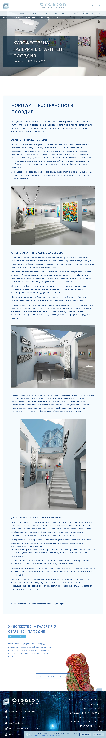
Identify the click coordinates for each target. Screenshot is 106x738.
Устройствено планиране (86, 722)
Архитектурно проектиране (85, 700)
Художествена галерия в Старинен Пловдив (43, 18)
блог (72, 13)
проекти (60, 13)
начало (21, 13)
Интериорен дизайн (90, 708)
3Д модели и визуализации (85, 713)
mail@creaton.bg (16, 723)
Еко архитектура (92, 704)
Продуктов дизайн (91, 726)
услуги (46, 13)
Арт (100, 730)
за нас (33, 13)
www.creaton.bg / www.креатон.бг (24, 729)
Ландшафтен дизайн (89, 717)
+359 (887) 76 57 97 (18, 717)
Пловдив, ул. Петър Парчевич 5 (23, 711)
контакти (85, 13)
